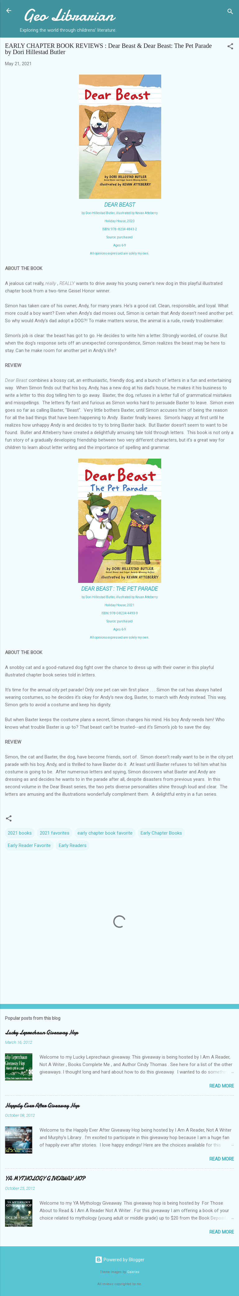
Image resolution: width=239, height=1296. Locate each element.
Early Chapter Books (161, 833)
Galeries (133, 1272)
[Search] (230, 12)
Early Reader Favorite (29, 845)
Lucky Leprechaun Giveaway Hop (41, 1033)
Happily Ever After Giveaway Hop (42, 1106)
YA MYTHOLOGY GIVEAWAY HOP (45, 1179)
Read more (221, 1086)
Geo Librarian (68, 15)
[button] (230, 47)
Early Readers (73, 845)
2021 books (20, 833)
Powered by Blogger (119, 1259)
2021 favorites (54, 833)
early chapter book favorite (105, 833)
